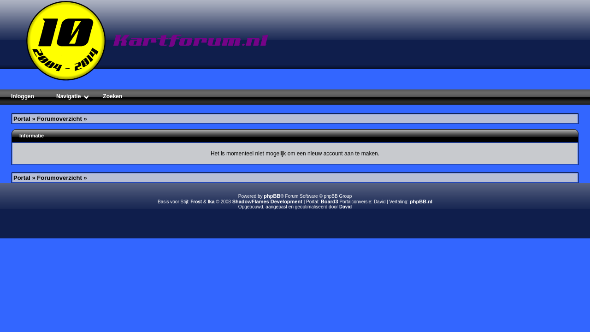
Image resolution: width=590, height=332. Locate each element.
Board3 (329, 201)
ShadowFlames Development (267, 201)
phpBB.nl (421, 201)
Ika (210, 201)
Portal (21, 118)
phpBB (272, 196)
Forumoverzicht (59, 118)
